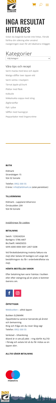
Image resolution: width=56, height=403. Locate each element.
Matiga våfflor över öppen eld (20, 75)
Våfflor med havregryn (17, 112)
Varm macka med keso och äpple (22, 70)
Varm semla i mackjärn (17, 80)
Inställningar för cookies (18, 222)
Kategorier (19, 53)
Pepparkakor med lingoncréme (21, 116)
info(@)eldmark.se (22, 187)
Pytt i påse (11, 107)
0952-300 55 (20, 183)
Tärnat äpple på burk (16, 84)
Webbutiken (12, 309)
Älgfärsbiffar (12, 102)
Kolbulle (10, 93)
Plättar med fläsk (14, 89)
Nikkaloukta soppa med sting (20, 98)
